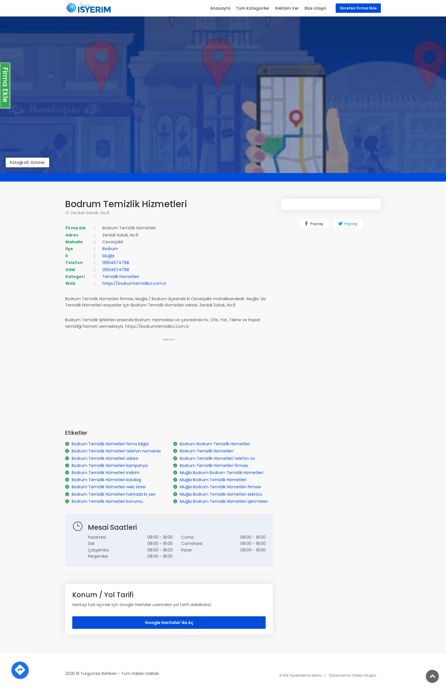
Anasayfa (220, 8)
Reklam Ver (287, 8)
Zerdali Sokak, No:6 (90, 213)
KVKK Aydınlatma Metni (301, 675)
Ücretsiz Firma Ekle (358, 8)
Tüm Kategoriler (253, 8)
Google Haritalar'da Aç (169, 622)
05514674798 (115, 262)
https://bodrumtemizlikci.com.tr (134, 283)
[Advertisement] (169, 383)
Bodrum (110, 249)
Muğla (108, 256)
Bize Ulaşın (315, 8)
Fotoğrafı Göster (27, 162)
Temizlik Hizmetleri (120, 276)
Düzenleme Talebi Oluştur (353, 675)
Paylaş (313, 223)
